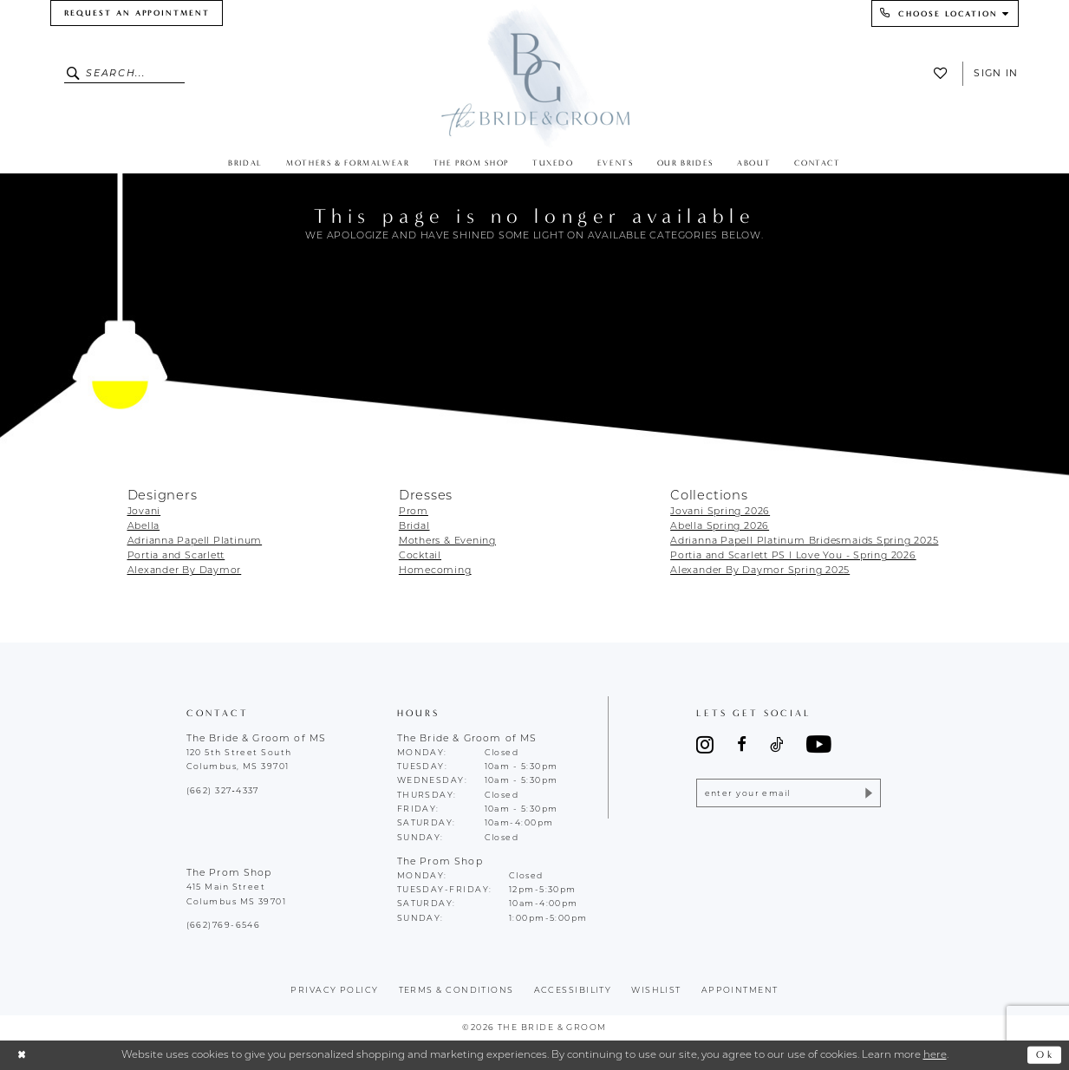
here (935, 1055)
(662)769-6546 (223, 926)
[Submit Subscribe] (867, 793)
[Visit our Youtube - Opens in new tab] (818, 745)
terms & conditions (456, 991)
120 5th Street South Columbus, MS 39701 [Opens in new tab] (239, 760)
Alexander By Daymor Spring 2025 (760, 571)
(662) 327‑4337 (222, 791)
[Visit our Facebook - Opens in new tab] (741, 745)
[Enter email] (788, 793)
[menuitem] (136, 13)
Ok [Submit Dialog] (1045, 1054)
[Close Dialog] (22, 1055)
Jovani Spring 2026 (720, 512)
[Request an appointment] (136, 13)
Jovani (144, 512)
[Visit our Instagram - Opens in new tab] (705, 744)
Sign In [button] (996, 73)
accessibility (573, 991)
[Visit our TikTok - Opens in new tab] (776, 745)
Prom (413, 512)
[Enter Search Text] (125, 73)
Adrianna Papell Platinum (195, 541)
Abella (143, 527)
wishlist (656, 991)
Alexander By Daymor (184, 571)
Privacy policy (334, 991)
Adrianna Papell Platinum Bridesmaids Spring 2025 (804, 541)
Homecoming (435, 571)
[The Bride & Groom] (534, 75)
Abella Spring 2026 (719, 527)
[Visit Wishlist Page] (944, 73)
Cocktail (420, 556)
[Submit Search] (75, 73)
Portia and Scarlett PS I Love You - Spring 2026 (793, 556)
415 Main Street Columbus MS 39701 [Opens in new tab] (236, 894)
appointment (740, 991)
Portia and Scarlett (176, 556)
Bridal (414, 527)
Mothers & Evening (447, 541)
